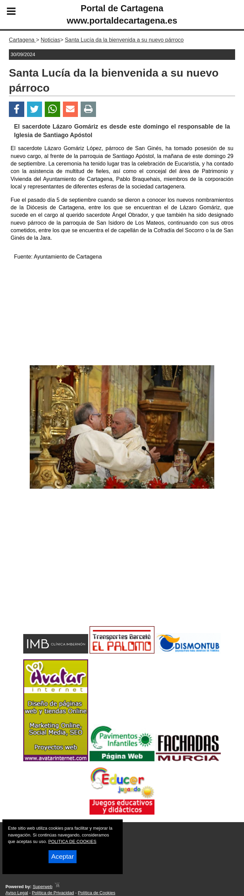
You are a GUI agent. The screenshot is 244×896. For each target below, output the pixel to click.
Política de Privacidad (53, 892)
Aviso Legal (16, 892)
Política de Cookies (97, 892)
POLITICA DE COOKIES (72, 841)
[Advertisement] (122, 314)
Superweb (43, 886)
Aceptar (62, 856)
